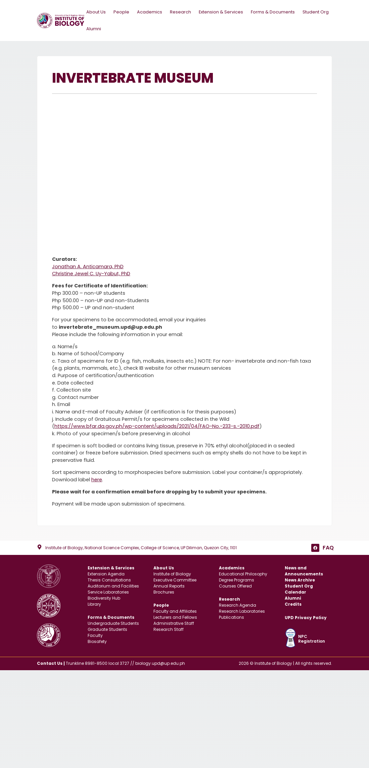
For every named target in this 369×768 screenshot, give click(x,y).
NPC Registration (311, 639)
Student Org (315, 12)
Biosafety (97, 641)
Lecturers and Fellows (175, 617)
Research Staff (168, 629)
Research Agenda (237, 605)
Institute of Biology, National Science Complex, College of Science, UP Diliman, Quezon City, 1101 (141, 548)
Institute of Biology (172, 574)
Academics (151, 12)
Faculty (95, 635)
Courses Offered (235, 586)
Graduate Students (107, 629)
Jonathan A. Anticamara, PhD (88, 266)
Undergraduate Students (113, 623)
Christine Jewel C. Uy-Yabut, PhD (91, 274)
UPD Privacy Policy (306, 617)
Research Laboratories (242, 611)
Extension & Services (222, 12)
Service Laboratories (108, 592)
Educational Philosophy (243, 574)
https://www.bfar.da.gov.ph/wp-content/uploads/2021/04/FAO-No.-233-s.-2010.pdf (157, 426)
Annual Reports (169, 586)
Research (182, 12)
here (96, 479)
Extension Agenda (106, 574)
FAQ (328, 548)
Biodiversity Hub (104, 598)
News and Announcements (304, 571)
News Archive (300, 580)
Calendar (295, 592)
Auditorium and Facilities (113, 586)
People (123, 12)
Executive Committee (174, 580)
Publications (231, 617)
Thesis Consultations (109, 580)
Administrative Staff (173, 623)
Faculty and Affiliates (175, 611)
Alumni (93, 29)
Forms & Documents (274, 12)
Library (94, 604)
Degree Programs (236, 580)
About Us (97, 12)
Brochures (163, 592)
